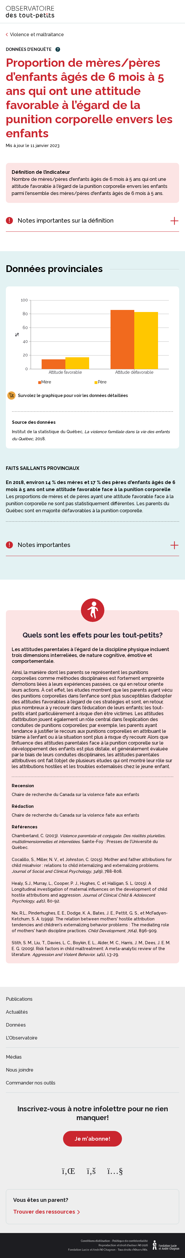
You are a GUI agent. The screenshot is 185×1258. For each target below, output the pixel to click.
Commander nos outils (30, 1083)
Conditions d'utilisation (95, 1240)
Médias (14, 1057)
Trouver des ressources (44, 1212)
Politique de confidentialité (130, 1240)
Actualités (17, 1012)
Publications (19, 999)
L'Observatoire (22, 1038)
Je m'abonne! (92, 1139)
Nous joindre (19, 1070)
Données (16, 1025)
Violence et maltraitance (37, 34)
